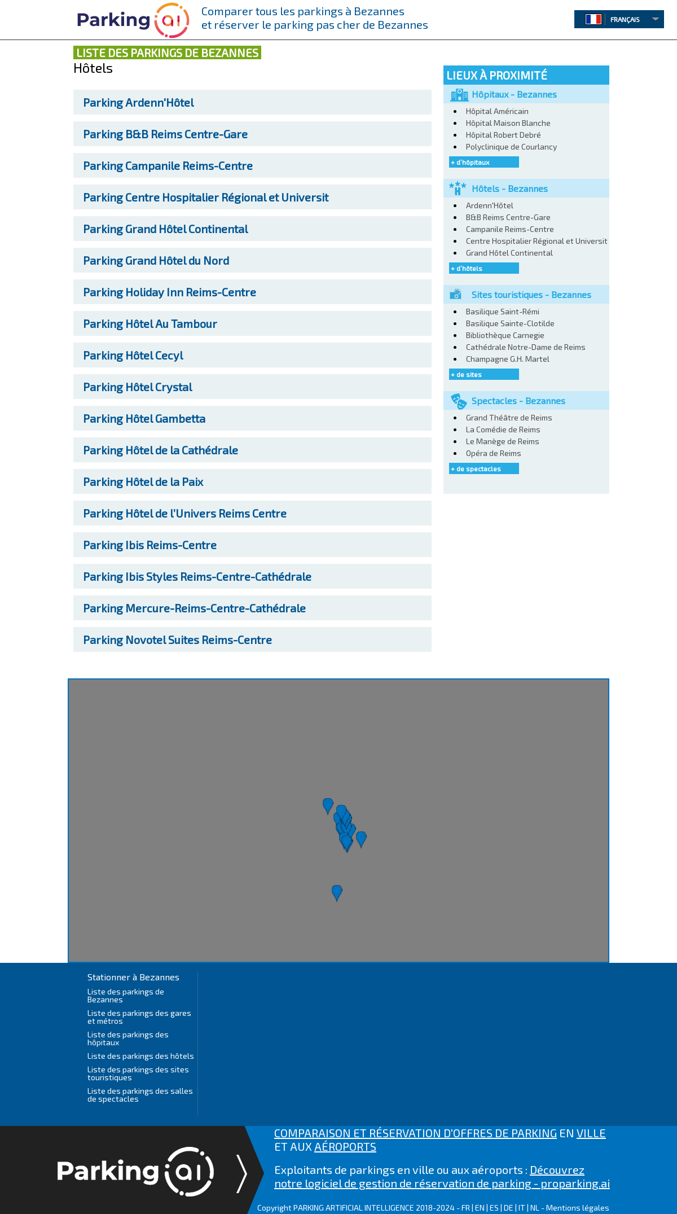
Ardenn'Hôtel (138, 102)
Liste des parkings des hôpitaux (128, 1038)
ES (494, 1207)
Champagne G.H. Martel (507, 358)
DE (508, 1207)
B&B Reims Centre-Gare (165, 134)
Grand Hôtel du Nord (156, 260)
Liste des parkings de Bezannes (125, 995)
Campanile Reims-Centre (168, 165)
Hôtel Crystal (137, 386)
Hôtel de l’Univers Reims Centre (185, 513)
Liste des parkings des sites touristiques (138, 1073)
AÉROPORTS (345, 1146)
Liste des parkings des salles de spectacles (140, 1094)
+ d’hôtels (466, 268)
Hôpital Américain (497, 111)
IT (521, 1207)
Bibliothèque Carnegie (505, 335)
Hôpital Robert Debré (503, 134)
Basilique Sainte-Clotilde (510, 323)
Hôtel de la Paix (143, 481)
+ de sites (466, 374)
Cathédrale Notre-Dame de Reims (526, 347)
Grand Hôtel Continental (165, 228)
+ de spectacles (476, 468)
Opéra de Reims (493, 453)
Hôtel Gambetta (144, 418)
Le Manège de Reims (502, 441)
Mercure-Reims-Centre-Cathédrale (194, 608)
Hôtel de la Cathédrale (160, 450)
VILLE (591, 1133)
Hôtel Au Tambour (150, 323)
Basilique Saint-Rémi (502, 311)
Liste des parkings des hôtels (140, 1055)
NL (534, 1207)
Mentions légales (577, 1207)
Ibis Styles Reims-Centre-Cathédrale (197, 576)
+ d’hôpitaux (470, 162)
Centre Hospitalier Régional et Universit (205, 197)
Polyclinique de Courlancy (511, 146)
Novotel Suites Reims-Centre (177, 639)
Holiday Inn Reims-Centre (169, 292)
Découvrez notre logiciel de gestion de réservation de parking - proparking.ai (442, 1176)
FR (465, 1207)
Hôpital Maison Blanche (508, 123)
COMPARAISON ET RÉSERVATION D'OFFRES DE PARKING (415, 1133)
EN (480, 1207)
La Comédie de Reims (503, 429)
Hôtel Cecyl (133, 355)
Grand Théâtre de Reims (509, 417)
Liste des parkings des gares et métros (139, 1016)
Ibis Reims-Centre (150, 544)
